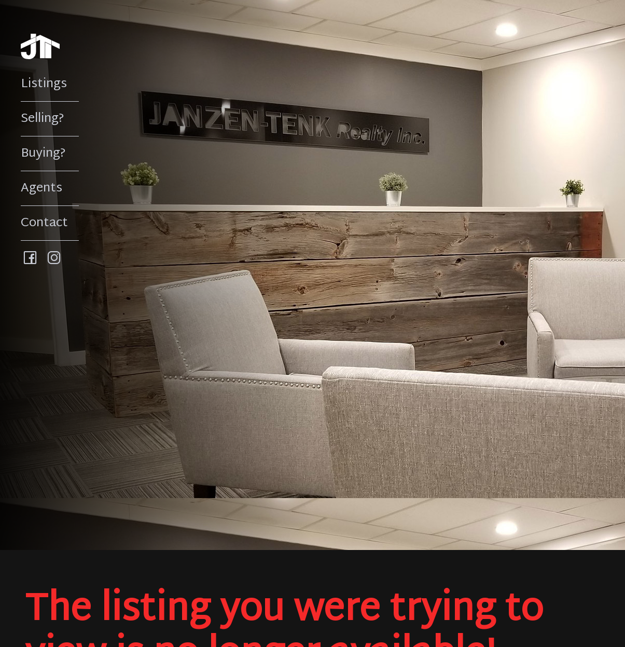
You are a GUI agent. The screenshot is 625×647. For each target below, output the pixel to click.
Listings (44, 84)
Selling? (42, 118)
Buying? (43, 153)
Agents (41, 188)
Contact (44, 223)
